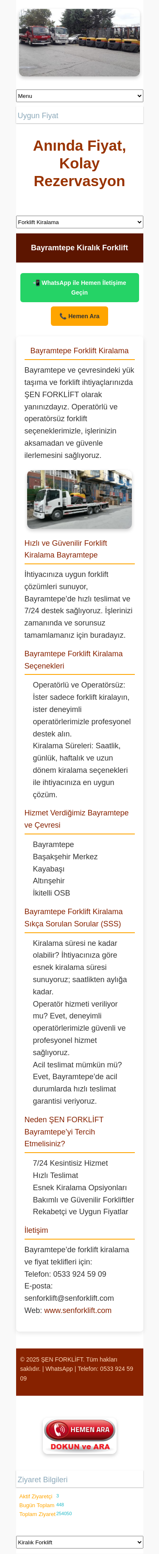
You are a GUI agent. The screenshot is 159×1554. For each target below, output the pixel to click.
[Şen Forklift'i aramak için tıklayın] (79, 1436)
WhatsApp (59, 1368)
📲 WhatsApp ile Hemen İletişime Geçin (79, 287)
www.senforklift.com (78, 1310)
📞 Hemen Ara (79, 316)
